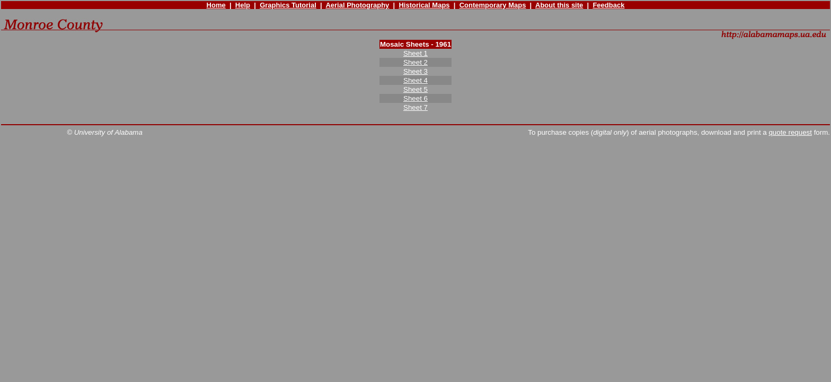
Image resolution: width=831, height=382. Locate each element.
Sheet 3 (415, 71)
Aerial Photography (357, 5)
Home (216, 5)
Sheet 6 (415, 98)
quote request (790, 132)
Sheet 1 (415, 53)
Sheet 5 (415, 89)
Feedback (608, 5)
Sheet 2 (415, 62)
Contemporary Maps (492, 5)
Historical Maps (424, 5)
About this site (559, 5)
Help (242, 5)
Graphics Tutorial (288, 5)
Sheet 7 (415, 107)
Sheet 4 (415, 80)
